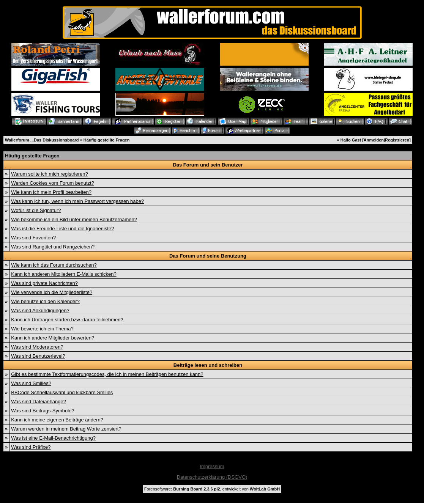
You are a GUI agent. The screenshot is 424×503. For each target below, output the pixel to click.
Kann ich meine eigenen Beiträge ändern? (57, 420)
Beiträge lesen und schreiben (207, 365)
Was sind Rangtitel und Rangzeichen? (53, 247)
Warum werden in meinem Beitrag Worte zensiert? (66, 429)
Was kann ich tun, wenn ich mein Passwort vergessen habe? (77, 201)
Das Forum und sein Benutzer (208, 165)
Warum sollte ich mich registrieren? (49, 174)
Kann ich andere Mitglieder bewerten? (52, 338)
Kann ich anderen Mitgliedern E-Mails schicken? (63, 274)
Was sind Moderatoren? (37, 347)
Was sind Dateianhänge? (38, 401)
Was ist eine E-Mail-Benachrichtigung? (53, 438)
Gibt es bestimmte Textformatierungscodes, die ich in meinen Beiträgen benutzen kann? (107, 374)
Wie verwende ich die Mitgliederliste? (51, 292)
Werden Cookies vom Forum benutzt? (52, 183)
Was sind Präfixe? (30, 447)
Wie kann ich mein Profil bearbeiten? (51, 192)
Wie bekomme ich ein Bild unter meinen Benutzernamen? (74, 219)
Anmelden (374, 140)
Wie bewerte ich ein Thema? (42, 329)
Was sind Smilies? (31, 383)
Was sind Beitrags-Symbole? (42, 410)
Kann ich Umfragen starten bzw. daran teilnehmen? (67, 319)
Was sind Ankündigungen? (40, 310)
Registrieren (397, 140)
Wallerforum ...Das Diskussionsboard (42, 140)
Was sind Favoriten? (33, 237)
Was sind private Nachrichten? (44, 283)
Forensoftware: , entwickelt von (212, 489)
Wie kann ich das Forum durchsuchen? (53, 265)
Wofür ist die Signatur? (36, 210)
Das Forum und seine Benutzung (207, 256)
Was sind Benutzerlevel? (38, 356)
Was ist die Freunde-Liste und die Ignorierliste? (62, 228)
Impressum (212, 466)
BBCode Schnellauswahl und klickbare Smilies (62, 392)
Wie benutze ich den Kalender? (45, 301)
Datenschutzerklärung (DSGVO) (212, 477)
